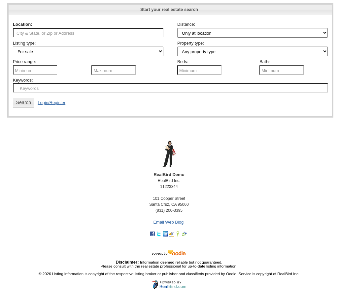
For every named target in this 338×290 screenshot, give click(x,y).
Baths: (265, 61)
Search (23, 102)
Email (158, 222)
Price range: (24, 61)
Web (169, 222)
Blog (179, 222)
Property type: (190, 43)
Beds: (182, 61)
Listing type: (24, 43)
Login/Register (51, 102)
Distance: (186, 24)
